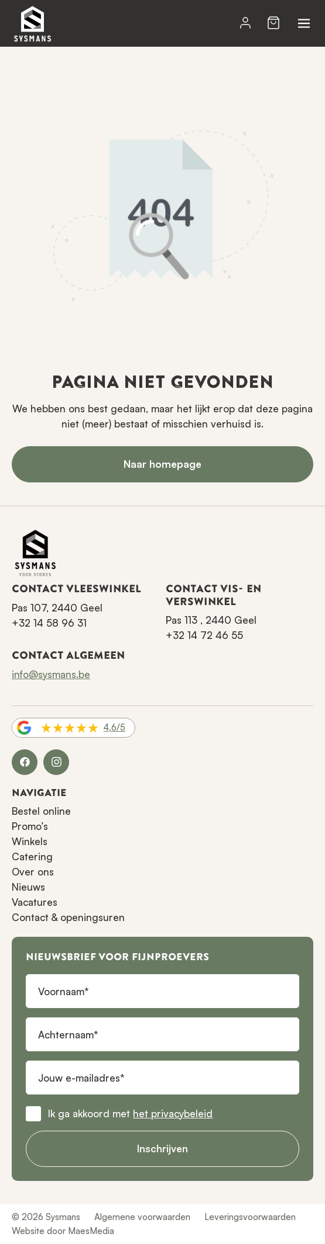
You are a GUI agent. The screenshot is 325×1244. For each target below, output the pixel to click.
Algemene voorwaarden (142, 1216)
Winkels (29, 841)
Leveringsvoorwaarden (250, 1216)
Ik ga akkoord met (130, 1113)
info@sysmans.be (51, 674)
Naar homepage (162, 464)
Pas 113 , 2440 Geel (211, 620)
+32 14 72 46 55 (204, 635)
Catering (32, 856)
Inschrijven (162, 1148)
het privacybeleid (173, 1113)
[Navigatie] (304, 23)
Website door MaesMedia (63, 1230)
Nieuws (28, 887)
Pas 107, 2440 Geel (57, 608)
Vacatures (34, 902)
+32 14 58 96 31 (49, 623)
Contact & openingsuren (68, 917)
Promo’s (30, 826)
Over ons (33, 872)
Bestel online (41, 811)
